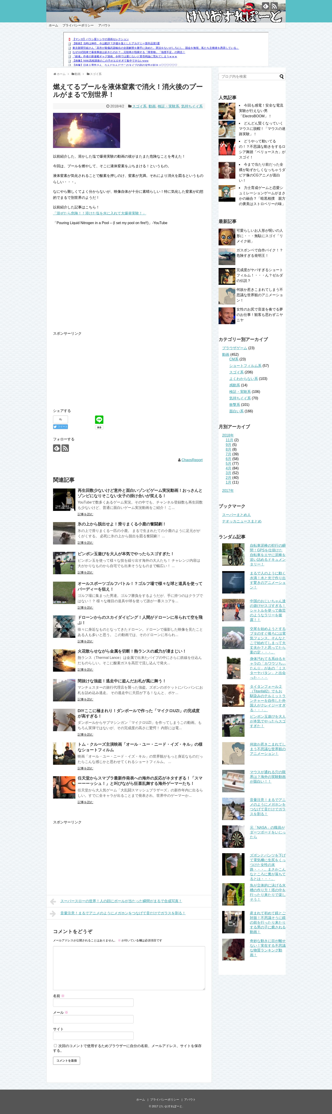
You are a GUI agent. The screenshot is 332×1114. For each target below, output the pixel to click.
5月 (228, 463)
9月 (228, 445)
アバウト (104, 25)
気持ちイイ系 (192, 106)
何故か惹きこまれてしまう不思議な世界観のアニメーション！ (259, 295)
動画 (152, 106)
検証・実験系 (168, 106)
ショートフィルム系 (245, 366)
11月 (229, 440)
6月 (228, 459)
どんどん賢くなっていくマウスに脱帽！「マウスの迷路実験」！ (262, 128)
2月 (228, 478)
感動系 (234, 385)
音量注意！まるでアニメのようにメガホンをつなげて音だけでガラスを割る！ (118, 913)
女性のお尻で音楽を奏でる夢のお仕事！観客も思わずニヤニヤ (259, 314)
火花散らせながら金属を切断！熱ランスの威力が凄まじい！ (132, 651)
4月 (228, 468)
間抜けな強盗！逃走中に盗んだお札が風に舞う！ (122, 681)
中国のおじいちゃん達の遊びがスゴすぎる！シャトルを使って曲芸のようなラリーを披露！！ (268, 610)
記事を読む (85, 514)
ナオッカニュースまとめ (242, 521)
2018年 (228, 435)
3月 (228, 473)
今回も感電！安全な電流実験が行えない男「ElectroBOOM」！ (261, 110)
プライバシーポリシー (78, 25)
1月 (228, 482)
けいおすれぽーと (170, 1106)
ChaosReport (192, 460)
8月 (228, 449)
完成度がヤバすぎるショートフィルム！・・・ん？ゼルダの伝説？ (259, 275)
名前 (59, 996)
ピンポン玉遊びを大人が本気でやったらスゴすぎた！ (126, 554)
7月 (228, 454)
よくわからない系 (243, 379)
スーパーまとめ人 (236, 515)
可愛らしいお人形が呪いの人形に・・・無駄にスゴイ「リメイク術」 (259, 236)
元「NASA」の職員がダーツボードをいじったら (268, 832)
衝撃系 (234, 405)
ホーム (53, 25)
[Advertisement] (90, 367)
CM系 (233, 359)
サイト (58, 1029)
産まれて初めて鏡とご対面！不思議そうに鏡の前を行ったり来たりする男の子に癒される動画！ (268, 922)
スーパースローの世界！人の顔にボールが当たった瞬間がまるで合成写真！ (116, 901)
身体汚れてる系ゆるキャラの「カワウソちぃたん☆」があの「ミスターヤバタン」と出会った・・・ (268, 668)
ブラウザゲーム (234, 348)
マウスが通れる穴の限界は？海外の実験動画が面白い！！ (268, 776)
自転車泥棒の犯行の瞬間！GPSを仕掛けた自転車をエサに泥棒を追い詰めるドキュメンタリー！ (268, 555)
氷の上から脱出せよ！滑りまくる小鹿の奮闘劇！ (122, 524)
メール (60, 1012)
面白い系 (236, 411)
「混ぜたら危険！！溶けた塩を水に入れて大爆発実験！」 (99, 213)
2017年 (228, 491)
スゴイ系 (139, 106)
